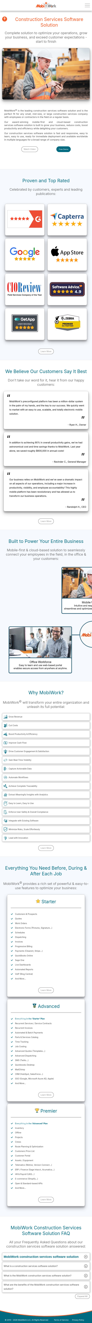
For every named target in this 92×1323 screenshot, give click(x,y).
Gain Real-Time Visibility (20, 760)
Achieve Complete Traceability (23, 786)
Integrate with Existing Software (23, 820)
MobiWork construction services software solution (46, 1256)
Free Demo (63, 149)
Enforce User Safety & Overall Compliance (28, 812)
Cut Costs (13, 725)
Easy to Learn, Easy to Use (21, 803)
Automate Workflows (18, 777)
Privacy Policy (78, 1320)
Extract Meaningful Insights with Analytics (28, 794)
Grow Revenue (15, 716)
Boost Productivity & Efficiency (23, 734)
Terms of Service (61, 1320)
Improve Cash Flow (18, 743)
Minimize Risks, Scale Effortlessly (24, 829)
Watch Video (30, 149)
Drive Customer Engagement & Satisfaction (29, 751)
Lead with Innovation (18, 838)
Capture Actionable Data (20, 768)
